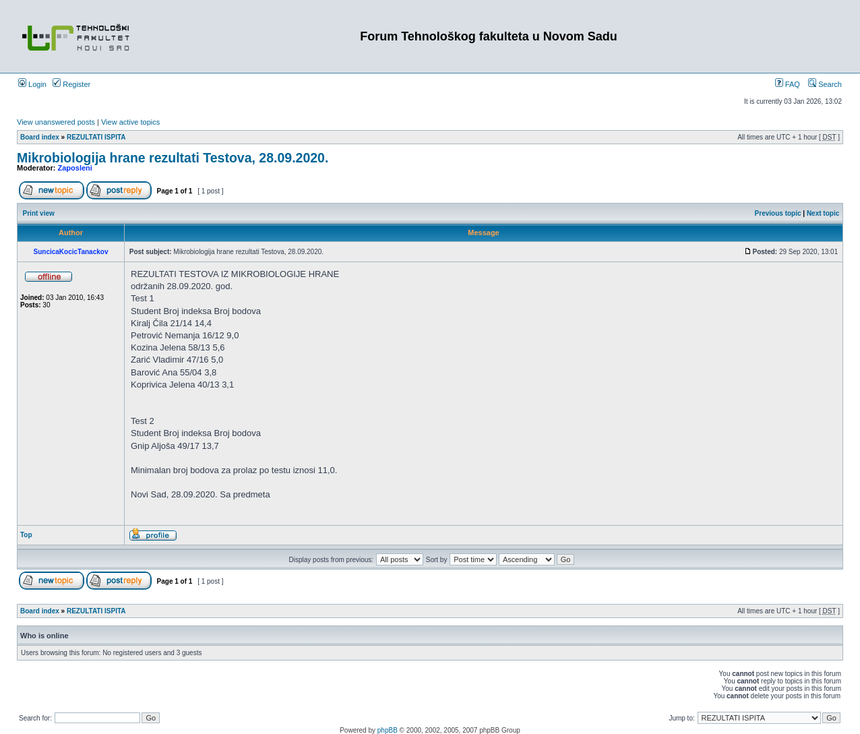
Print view (39, 213)
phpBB (387, 730)
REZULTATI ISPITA (96, 137)
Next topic (823, 213)
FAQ (787, 84)
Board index (39, 137)
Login (32, 84)
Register (71, 84)
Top (26, 535)
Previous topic (778, 213)
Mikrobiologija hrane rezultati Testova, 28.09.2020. (172, 157)
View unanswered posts (56, 122)
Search (825, 84)
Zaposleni (75, 168)
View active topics (130, 122)
